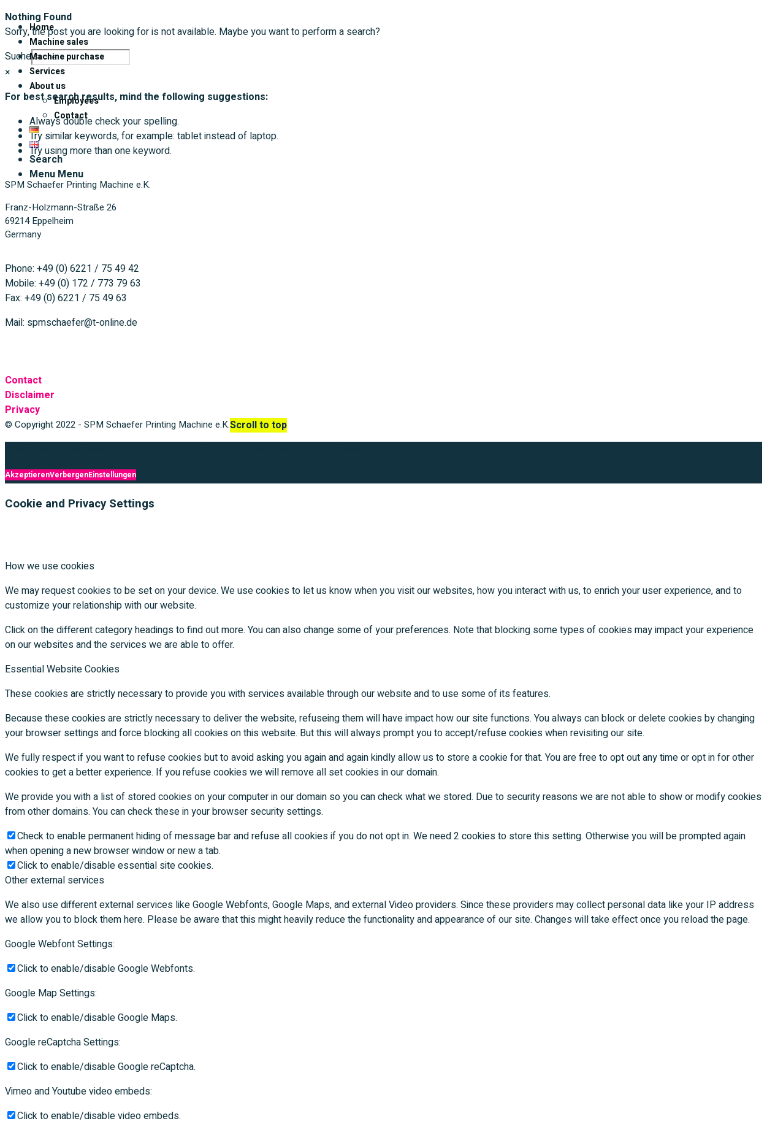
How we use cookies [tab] (49, 566)
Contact (23, 380)
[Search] (46, 159)
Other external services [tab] (54, 880)
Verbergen (69, 474)
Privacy (22, 409)
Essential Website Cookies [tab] (62, 669)
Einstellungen (112, 474)
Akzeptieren (27, 474)
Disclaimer (30, 395)
